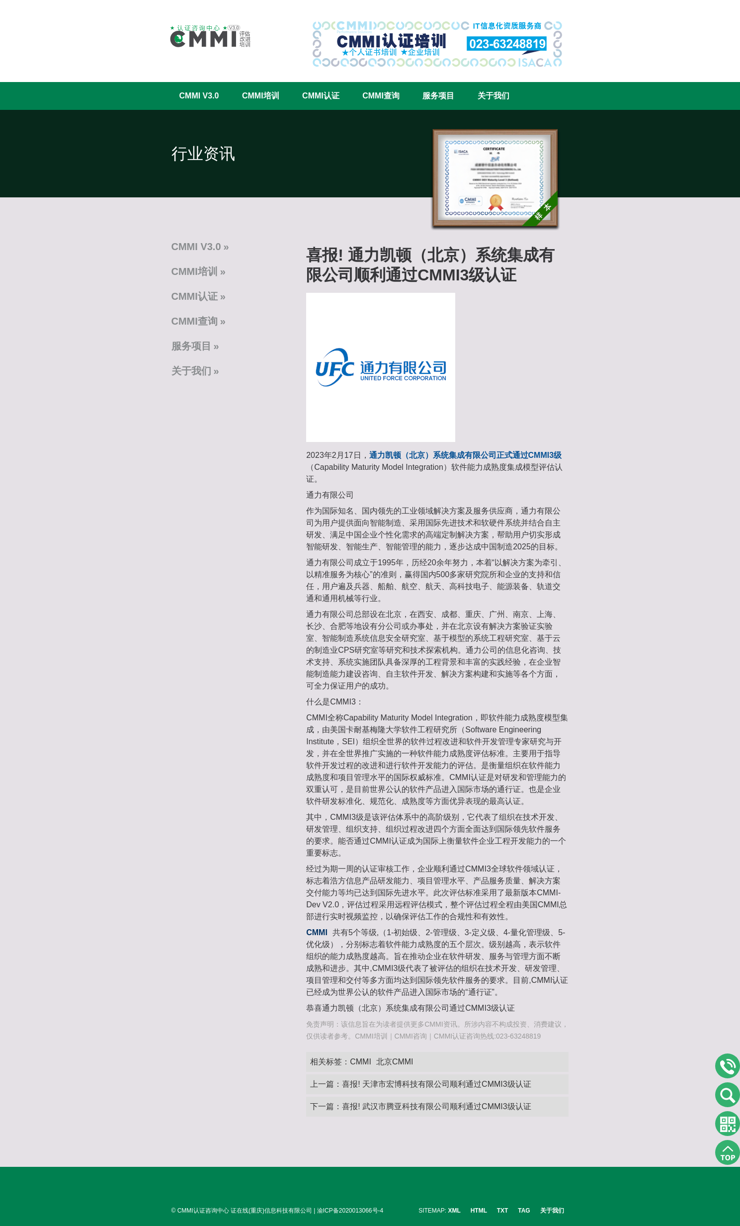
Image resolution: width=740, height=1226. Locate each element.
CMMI (360, 1061)
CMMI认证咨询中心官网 (204, 36)
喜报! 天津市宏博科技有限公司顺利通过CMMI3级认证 (436, 1084)
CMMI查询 (381, 95)
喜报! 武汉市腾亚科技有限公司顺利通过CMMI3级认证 (436, 1106)
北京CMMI (394, 1061)
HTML (479, 1210)
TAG (524, 1210)
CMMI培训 (260, 95)
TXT (502, 1210)
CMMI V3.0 (199, 95)
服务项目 (438, 95)
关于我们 (493, 95)
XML (454, 1210)
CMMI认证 (320, 95)
